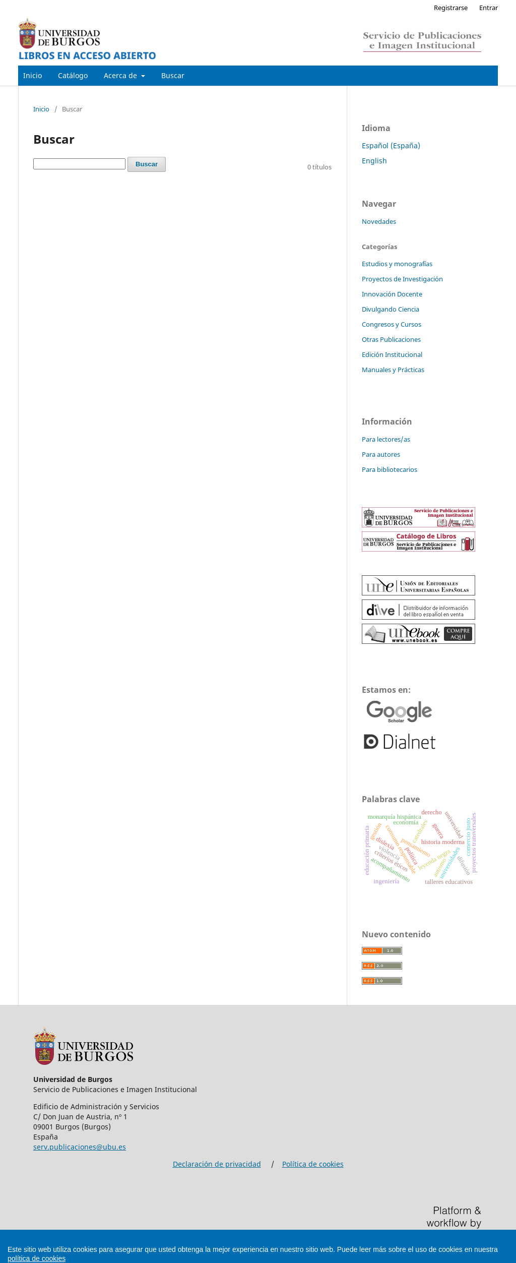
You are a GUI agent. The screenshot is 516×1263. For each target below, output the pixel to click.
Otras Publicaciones (391, 339)
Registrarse (451, 7)
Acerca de (121, 75)
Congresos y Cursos (391, 324)
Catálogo (73, 75)
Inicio (32, 75)
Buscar (172, 75)
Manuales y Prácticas (393, 369)
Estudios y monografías (397, 263)
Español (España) (391, 145)
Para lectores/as (386, 439)
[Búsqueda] (79, 163)
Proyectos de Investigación (402, 278)
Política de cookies (313, 1164)
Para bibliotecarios (389, 469)
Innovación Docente (392, 293)
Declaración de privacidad (217, 1164)
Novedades (379, 221)
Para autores (381, 454)
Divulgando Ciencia (390, 309)
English (374, 160)
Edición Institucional (392, 354)
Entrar (488, 7)
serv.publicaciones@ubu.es (79, 1147)
